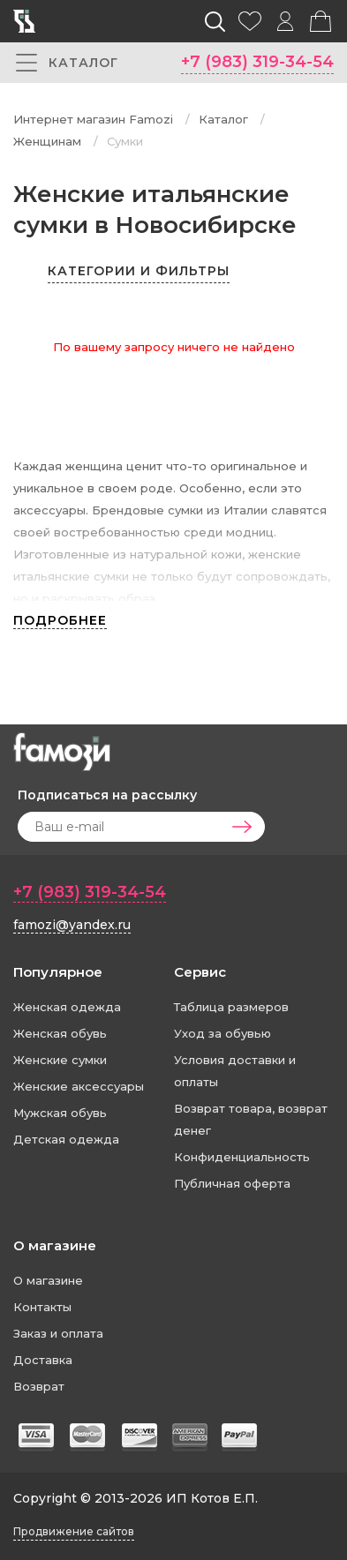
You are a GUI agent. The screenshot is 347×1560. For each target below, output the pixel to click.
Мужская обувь (60, 1113)
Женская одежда (67, 1007)
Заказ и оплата (58, 1333)
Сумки (125, 141)
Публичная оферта (232, 1183)
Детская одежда (66, 1139)
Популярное (57, 972)
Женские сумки (60, 1060)
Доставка (42, 1360)
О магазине (54, 1245)
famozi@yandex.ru (72, 925)
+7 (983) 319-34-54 (257, 61)
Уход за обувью (222, 1033)
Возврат (38, 1386)
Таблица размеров (231, 1007)
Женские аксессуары (78, 1086)
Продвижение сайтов (73, 1531)
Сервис (200, 972)
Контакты (42, 1307)
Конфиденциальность (242, 1157)
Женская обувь (60, 1033)
